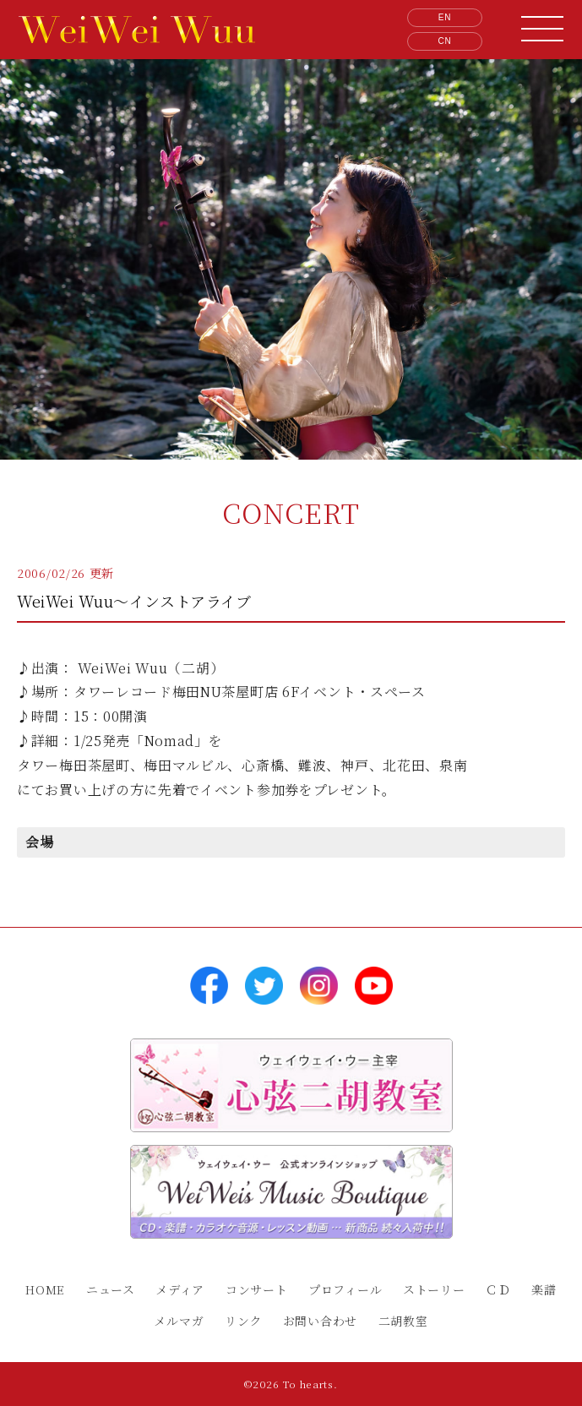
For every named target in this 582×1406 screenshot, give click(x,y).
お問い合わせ (320, 1320)
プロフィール (345, 1289)
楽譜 (543, 1289)
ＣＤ (498, 1289)
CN (445, 41)
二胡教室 (403, 1320)
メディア (179, 1289)
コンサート (257, 1289)
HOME (45, 1289)
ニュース (110, 1289)
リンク (243, 1320)
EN (444, 17)
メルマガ (179, 1320)
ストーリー (434, 1289)
